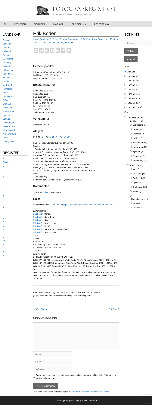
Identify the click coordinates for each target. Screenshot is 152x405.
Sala (82, 39)
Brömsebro (139, 125)
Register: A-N (82, 24)
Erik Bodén (38, 214)
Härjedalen (8, 74)
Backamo (139, 173)
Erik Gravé (114, 309)
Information (21, 24)
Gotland (6, 55)
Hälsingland (8, 70)
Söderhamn (103, 39)
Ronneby (139, 156)
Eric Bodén (53, 137)
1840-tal (133, 80)
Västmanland (9, 130)
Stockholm (7, 107)
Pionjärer (42, 24)
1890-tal (114, 39)
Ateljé (36, 39)
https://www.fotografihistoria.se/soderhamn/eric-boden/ (87, 205)
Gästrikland (8, 59)
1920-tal (55, 42)
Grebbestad (140, 187)
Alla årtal (131, 72)
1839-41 (132, 76)
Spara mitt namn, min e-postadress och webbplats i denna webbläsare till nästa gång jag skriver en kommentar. (76, 376)
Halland (6, 66)
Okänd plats (8, 96)
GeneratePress (93, 400)
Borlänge (44, 39)
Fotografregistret (84, 9)
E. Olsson (45, 192)
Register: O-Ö (104, 24)
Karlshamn (140, 142)
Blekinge (7, 40)
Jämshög (138, 133)
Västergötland (9, 126)
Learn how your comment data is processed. (89, 392)
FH (61, 42)
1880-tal (133, 98)
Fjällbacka (139, 182)
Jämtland (7, 77)
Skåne (6, 100)
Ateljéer (6, 162)
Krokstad (138, 203)
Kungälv (138, 208)
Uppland (6, 115)
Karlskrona (140, 147)
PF (71, 42)
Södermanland (9, 111)
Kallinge (138, 138)
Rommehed (73, 39)
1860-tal (133, 89)
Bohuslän (7, 44)
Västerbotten (8, 122)
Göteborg (7, 62)
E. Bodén (66, 137)
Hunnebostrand (139, 199)
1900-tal (37, 42)
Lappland (7, 81)
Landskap (61, 24)
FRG (67, 42)
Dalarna (6, 47)
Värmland (7, 119)
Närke (5, 92)
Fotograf (56, 39)
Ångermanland (9, 134)
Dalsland (7, 51)
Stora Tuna (91, 39)
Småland (7, 104)
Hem (5, 24)
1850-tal (133, 85)
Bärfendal (139, 178)
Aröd (136, 169)
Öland (5, 138)
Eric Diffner (41, 309)
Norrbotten (7, 89)
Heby (64, 39)
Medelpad (7, 85)
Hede (137, 191)
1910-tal (46, 42)
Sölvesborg (140, 160)
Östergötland (8, 141)
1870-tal (133, 94)
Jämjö (137, 129)
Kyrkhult (138, 151)
